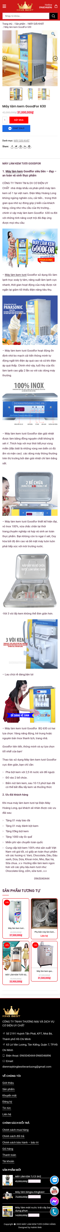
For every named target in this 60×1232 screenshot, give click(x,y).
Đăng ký (7, 1101)
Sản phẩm (20, 24)
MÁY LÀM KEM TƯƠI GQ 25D (15, 975)
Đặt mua (19, 120)
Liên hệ (6, 1114)
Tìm (53, 16)
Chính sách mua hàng (15, 1129)
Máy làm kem (14, 171)
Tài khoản (8, 1161)
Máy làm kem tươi (15, 274)
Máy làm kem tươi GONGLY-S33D (16, 928)
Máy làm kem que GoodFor (44, 971)
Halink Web (36, 1227)
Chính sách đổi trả (13, 1136)
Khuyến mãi (9, 1095)
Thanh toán (9, 1155)
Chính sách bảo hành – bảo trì (20, 1142)
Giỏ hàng (7, 1148)
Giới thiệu (8, 1082)
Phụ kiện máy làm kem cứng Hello (44, 932)
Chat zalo (16, 128)
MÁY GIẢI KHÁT (36, 24)
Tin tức (6, 1108)
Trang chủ (7, 24)
